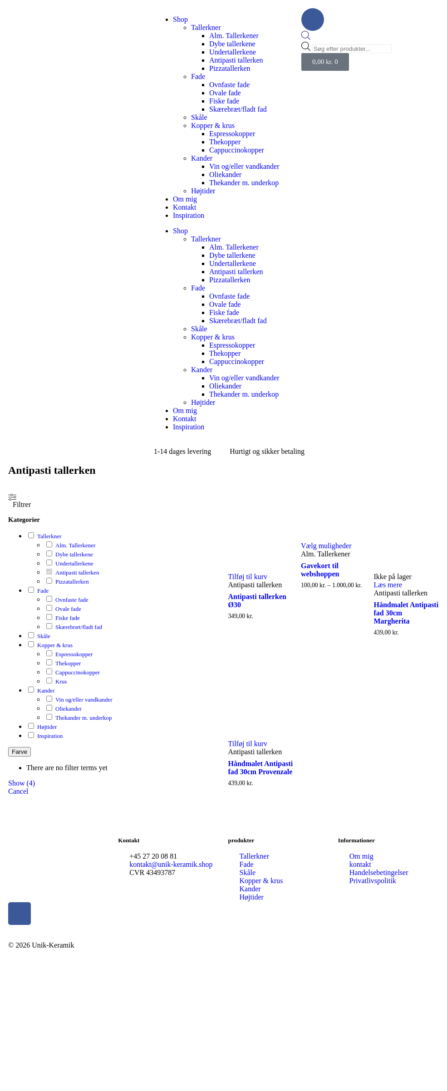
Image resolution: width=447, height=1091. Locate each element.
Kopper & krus (213, 125)
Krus (61, 681)
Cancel (18, 791)
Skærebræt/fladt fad (238, 109)
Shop (180, 19)
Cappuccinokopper (236, 150)
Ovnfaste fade (229, 84)
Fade (198, 76)
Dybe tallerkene (232, 44)
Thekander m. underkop (244, 183)
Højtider (203, 191)
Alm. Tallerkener (234, 35)
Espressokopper (232, 134)
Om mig (185, 199)
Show (21, 783)
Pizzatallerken (230, 68)
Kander (201, 158)
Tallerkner (206, 27)
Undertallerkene (232, 52)
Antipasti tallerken (236, 60)
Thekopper (225, 142)
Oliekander (225, 174)
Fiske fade (224, 101)
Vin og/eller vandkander (244, 166)
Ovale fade (225, 93)
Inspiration (188, 215)
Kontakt (184, 207)
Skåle (199, 117)
